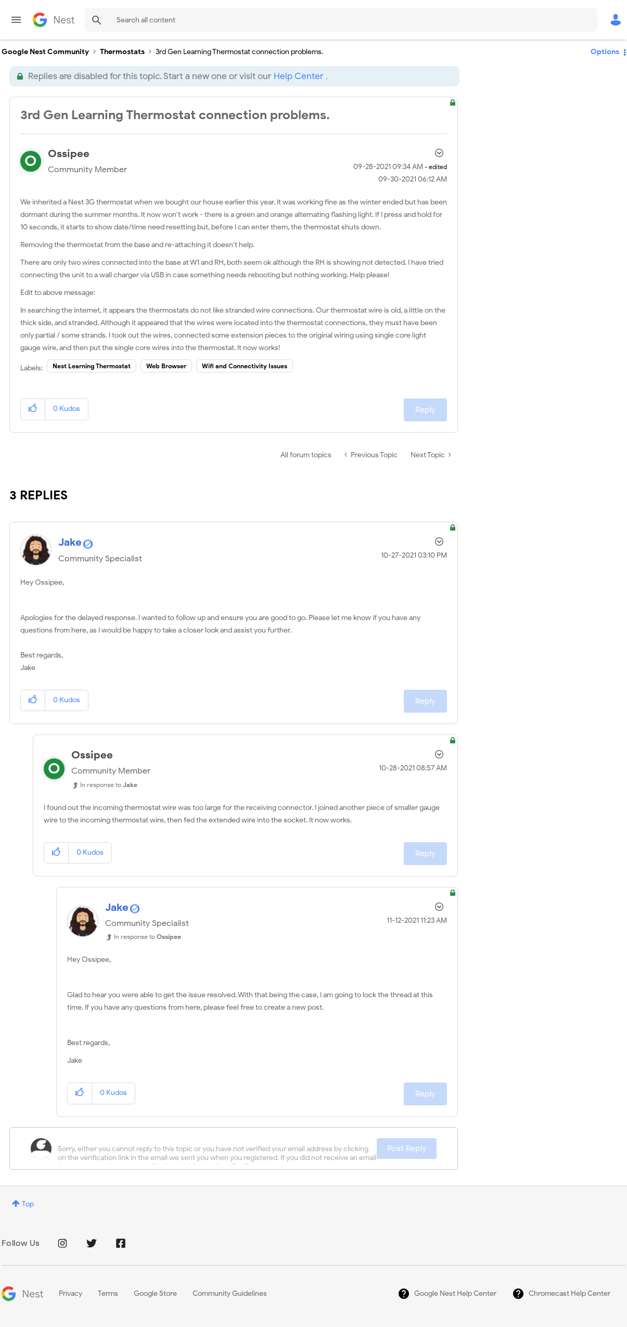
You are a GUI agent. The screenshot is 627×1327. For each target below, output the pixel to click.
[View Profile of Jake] (70, 542)
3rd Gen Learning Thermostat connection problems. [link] (239, 51)
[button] (33, 409)
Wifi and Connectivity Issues (244, 366)
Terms (108, 1293)
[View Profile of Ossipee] (68, 153)
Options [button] (605, 51)
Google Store (155, 1293)
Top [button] (28, 1204)
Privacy (70, 1293)
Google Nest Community (53, 20)
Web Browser (166, 366)
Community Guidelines (230, 1293)
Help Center (298, 76)
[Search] (341, 20)
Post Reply (406, 1148)
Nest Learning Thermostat (92, 366)
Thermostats (122, 51)
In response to (108, 785)
